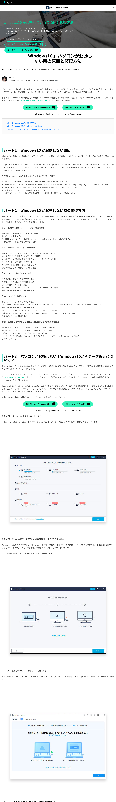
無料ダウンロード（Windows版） (23, 44)
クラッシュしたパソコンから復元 (26, 70)
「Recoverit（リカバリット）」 (16, 377)
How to (9, 70)
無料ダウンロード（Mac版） (20, 50)
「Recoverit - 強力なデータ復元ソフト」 (34, 101)
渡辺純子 (12, 77)
